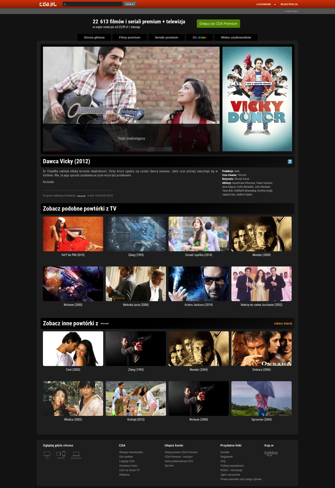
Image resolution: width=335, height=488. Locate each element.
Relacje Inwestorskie (131, 452)
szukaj (130, 4)
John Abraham (262, 186)
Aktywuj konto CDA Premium (181, 452)
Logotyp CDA (127, 461)
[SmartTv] (64, 460)
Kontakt (224, 452)
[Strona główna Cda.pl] (48, 4)
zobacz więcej (283, 323)
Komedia (48, 182)
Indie (236, 171)
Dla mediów (126, 456)
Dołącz (218, 23)
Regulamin (226, 456)
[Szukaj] (92, 4)
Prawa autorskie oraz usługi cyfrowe (241, 479)
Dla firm (169, 465)
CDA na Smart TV (129, 470)
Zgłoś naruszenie (230, 474)
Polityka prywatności (232, 465)
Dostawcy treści (128, 465)
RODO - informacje (231, 470)
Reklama (124, 474)
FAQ (223, 461)
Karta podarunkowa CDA (179, 461)
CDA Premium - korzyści (178, 456)
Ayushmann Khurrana (243, 182)
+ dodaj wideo (290, 11)
